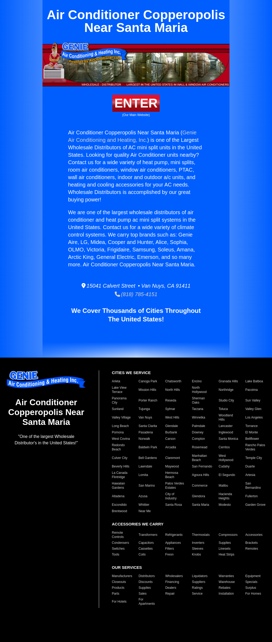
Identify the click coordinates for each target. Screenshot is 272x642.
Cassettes (146, 548)
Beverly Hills (120, 466)
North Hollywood (199, 390)
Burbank (171, 432)
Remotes (251, 548)
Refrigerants (173, 535)
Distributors (147, 576)
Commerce (200, 485)
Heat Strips (226, 554)
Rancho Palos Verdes (255, 447)
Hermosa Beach (171, 475)
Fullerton (251, 496)
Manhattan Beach (199, 458)
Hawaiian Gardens (118, 486)
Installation (226, 593)
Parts (115, 593)
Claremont (172, 458)
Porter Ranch (148, 400)
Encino (197, 381)
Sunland (118, 409)
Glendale (171, 426)
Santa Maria (200, 505)
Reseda (170, 400)
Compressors (228, 535)
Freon (169, 554)
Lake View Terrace (119, 390)
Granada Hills (228, 381)
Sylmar (170, 409)
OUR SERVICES (127, 567)
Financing (172, 582)
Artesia (250, 475)
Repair (170, 593)
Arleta (116, 381)
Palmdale (198, 426)
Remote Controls (118, 535)
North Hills (172, 390)
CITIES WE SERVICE (131, 372)
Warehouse (227, 582)
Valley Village (121, 417)
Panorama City (119, 400)
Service (197, 593)
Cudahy (224, 466)
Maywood (172, 466)
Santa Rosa (173, 505)
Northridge (226, 390)
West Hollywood (226, 458)
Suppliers (198, 582)
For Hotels (119, 601)
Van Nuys (145, 417)
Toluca (223, 409)
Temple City (253, 458)
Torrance (251, 426)
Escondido (119, 505)
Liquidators (200, 576)
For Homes (253, 593)
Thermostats (201, 535)
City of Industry (171, 496)
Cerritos (224, 447)
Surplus (250, 588)
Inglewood (226, 432)
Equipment (253, 576)
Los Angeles (254, 417)
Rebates (225, 588)
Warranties (226, 576)
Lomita (143, 475)
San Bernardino (253, 486)
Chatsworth (173, 381)
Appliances (173, 543)
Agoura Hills (200, 475)
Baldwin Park (148, 447)
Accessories (254, 535)
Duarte (250, 466)
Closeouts (119, 582)
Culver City (120, 458)
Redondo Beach (118, 447)
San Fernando (202, 466)
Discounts (146, 582)
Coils (142, 554)
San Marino (147, 485)
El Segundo (227, 475)
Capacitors (146, 543)
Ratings (197, 588)
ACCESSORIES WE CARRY (137, 524)
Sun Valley (252, 400)
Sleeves (197, 548)
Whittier (144, 505)
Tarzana (197, 409)
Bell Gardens (148, 458)
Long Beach (120, 426)
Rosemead (199, 447)
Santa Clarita (148, 426)
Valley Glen (253, 409)
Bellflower (252, 439)
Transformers (148, 535)
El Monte (251, 432)
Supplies (225, 543)
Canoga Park (148, 381)
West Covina (121, 439)
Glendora (198, 496)
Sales (143, 593)
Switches (118, 548)
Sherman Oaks (198, 400)
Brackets (251, 543)
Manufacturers (122, 576)
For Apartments (147, 602)
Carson (170, 439)
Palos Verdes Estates (174, 486)
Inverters (198, 543)
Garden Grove (255, 505)
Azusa (143, 496)
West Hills (172, 417)
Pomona (118, 432)
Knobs (196, 554)
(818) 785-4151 (136, 294)
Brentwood (119, 511)
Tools (115, 554)
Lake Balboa (254, 381)
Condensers (120, 543)
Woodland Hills (226, 417)
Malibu (223, 485)
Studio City (226, 400)
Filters (169, 548)
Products (118, 588)
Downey (197, 432)
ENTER (136, 103)
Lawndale (145, 466)
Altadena (118, 496)
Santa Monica (228, 439)
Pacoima (251, 390)
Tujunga (144, 409)
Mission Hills (147, 390)
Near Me (145, 511)
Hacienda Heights (225, 496)
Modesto (225, 505)
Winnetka (198, 417)
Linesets (225, 548)
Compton (198, 439)
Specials (251, 582)
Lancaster (226, 426)
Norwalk (144, 439)
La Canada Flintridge (120, 475)
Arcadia (170, 447)
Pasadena (146, 432)
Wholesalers (174, 576)
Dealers (170, 588)
